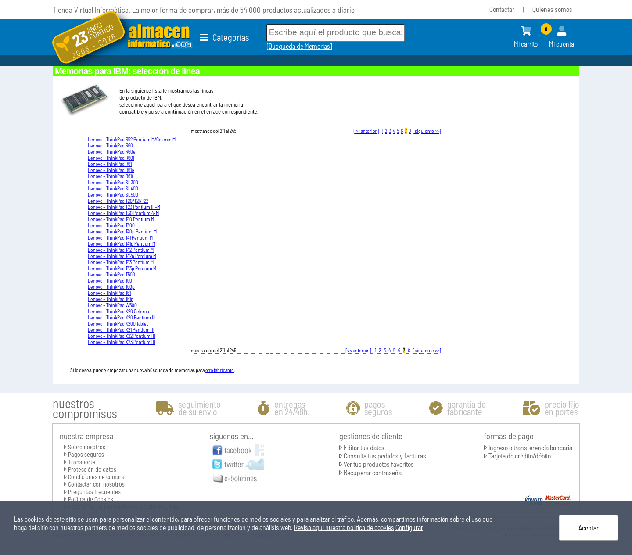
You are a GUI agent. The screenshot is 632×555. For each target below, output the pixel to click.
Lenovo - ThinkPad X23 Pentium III (121, 342)
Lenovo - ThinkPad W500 (112, 305)
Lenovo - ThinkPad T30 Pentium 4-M (123, 213)
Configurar (409, 527)
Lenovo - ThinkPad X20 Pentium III (122, 317)
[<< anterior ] (366, 131)
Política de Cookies (90, 499)
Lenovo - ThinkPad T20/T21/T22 (118, 200)
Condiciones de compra (96, 476)
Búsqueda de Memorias (299, 46)
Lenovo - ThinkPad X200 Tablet (118, 323)
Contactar (501, 9)
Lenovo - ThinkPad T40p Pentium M (122, 231)
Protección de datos (92, 469)
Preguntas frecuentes (94, 491)
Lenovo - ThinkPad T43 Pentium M (121, 262)
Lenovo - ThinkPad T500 (111, 274)
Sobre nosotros (86, 447)
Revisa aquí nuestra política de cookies (344, 527)
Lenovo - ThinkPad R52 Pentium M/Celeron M (132, 139)
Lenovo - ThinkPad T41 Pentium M (120, 237)
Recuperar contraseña (373, 472)
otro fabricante (219, 370)
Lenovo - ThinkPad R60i (111, 157)
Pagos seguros (86, 454)
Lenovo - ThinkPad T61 (109, 293)
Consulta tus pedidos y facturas (385, 455)
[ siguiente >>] (427, 131)
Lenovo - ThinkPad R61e (111, 170)
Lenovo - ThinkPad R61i (110, 176)
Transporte (81, 461)
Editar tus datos (364, 447)
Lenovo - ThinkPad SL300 (113, 182)
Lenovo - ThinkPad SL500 (113, 194)
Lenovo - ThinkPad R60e (112, 151)
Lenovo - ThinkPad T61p (110, 299)
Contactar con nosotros (96, 484)
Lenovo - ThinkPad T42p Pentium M (122, 256)
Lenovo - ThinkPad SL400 (113, 188)
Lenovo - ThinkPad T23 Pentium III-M (124, 207)
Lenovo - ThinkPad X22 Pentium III (121, 336)
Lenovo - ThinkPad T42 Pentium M (121, 250)
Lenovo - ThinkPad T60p (111, 286)
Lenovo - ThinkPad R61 (110, 164)
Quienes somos (552, 9)
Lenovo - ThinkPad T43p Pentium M (122, 268)
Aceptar (588, 527)
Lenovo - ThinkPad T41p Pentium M (121, 243)
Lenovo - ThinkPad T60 (110, 280)
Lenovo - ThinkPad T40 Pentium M (121, 219)
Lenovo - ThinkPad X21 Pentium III (121, 329)
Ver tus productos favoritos (379, 464)
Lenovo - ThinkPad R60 (110, 145)
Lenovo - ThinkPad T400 (111, 225)
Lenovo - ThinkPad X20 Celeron (118, 311)
